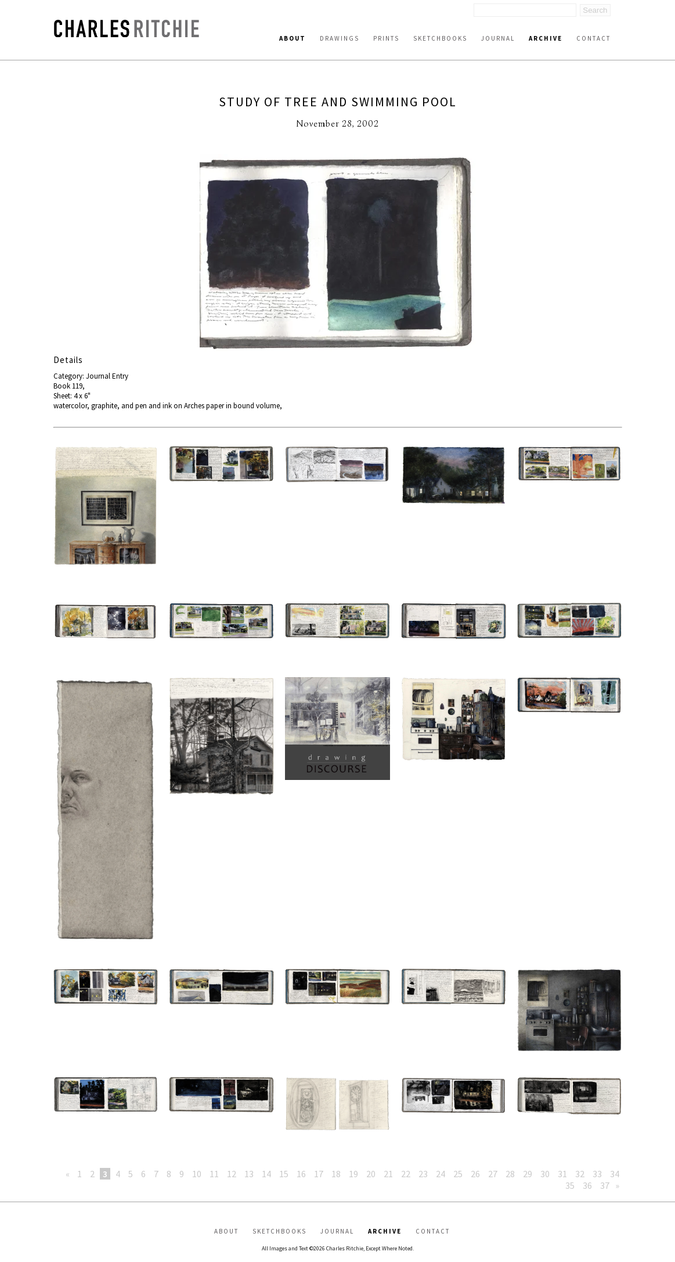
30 (545, 1174)
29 (527, 1174)
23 (423, 1174)
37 (604, 1185)
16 (301, 1174)
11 (214, 1174)
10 (196, 1174)
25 (458, 1174)
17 (318, 1174)
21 (388, 1174)
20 (371, 1174)
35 (570, 1185)
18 (336, 1174)
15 (283, 1174)
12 (231, 1174)
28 (510, 1174)
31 (562, 1174)
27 (492, 1174)
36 (587, 1185)
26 (475, 1174)
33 (597, 1174)
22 (405, 1174)
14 (266, 1174)
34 (614, 1174)
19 (353, 1174)
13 (249, 1174)
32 (579, 1174)
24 (440, 1174)
